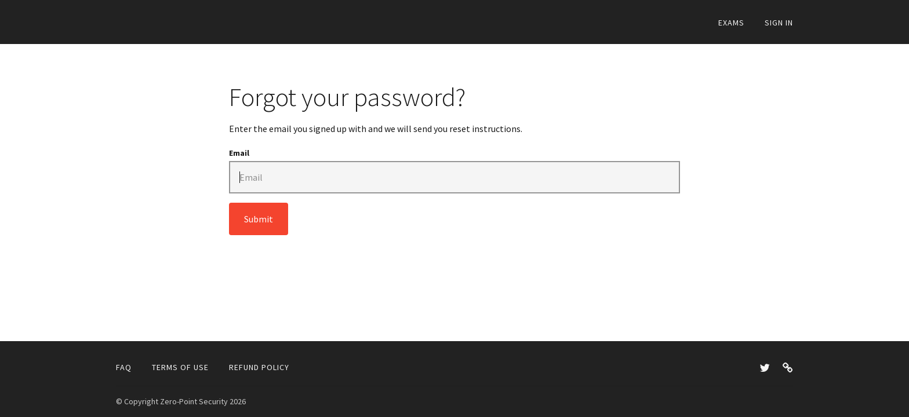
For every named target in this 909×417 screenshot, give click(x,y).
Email (239, 153)
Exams (731, 22)
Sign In (779, 22)
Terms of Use (180, 367)
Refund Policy (259, 367)
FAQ (124, 367)
